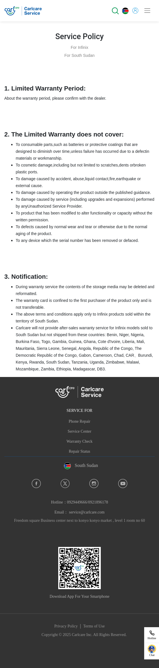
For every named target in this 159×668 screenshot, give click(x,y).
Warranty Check (79, 441)
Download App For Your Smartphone (80, 596)
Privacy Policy (66, 626)
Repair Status (79, 451)
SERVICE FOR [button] (79, 410)
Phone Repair (79, 421)
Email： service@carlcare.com (79, 512)
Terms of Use (94, 626)
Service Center (79, 431)
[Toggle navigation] (147, 10)
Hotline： (79, 502)
